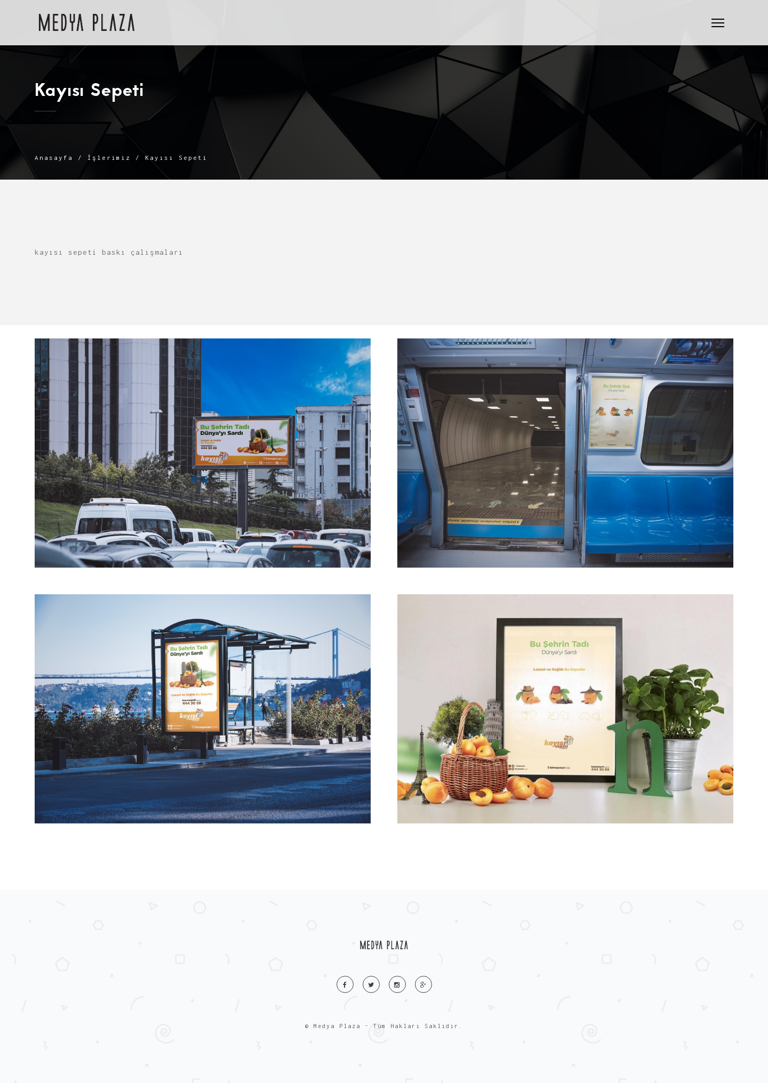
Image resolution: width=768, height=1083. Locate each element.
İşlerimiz (109, 157)
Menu (720, 18)
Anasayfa (54, 157)
